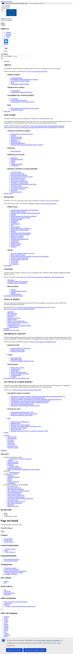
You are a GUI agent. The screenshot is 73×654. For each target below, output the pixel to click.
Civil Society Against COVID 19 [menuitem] (20, 187)
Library (6, 550)
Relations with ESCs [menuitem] (16, 192)
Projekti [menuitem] (13, 162)
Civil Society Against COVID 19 (16, 501)
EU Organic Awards (12, 500)
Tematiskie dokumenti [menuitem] (17, 159)
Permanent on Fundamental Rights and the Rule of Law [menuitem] (26, 426)
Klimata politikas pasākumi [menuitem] (18, 211)
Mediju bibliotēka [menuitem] (12, 327)
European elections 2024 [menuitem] (17, 173)
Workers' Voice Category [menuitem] (17, 367)
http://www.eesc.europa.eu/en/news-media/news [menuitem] (32, 307)
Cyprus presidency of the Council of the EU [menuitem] (22, 102)
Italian (6, 636)
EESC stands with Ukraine (14, 503)
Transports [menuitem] (14, 246)
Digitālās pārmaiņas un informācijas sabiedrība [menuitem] (23, 216)
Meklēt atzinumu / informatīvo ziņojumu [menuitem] (22, 134)
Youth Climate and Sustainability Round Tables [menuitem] (23, 184)
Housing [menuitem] (13, 231)
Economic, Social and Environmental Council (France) (19, 606)
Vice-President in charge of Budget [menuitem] (20, 81)
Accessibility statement (10, 574)
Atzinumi (9, 460)
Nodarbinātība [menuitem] (15, 220)
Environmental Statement (11, 561)
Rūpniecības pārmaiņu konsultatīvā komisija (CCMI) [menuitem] (25, 405)
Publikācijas (10, 475)
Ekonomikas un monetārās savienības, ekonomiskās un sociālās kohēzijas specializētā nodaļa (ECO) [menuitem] (38, 396)
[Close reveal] (2, 609)
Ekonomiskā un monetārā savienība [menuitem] (20, 217)
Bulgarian (6, 616)
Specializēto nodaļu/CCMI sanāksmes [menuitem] (17, 281)
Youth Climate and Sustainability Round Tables (20, 498)
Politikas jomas (8, 193)
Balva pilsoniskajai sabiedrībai (15, 489)
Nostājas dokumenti (12, 463)
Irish (5, 632)
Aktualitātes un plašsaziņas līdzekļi (13, 295)
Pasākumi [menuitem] (13, 292)
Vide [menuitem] (12, 225)
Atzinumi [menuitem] (13, 135)
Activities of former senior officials (13, 572)
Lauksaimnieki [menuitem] (15, 370)
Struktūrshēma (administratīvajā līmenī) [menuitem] (21, 92)
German (6, 621)
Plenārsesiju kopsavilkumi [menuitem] (18, 143)
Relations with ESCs (13, 506)
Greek (5, 623)
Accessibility (4, 54)
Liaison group (8, 603)
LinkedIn (7, 32)
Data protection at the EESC (11, 559)
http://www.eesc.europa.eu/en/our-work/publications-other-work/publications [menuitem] (36, 127)
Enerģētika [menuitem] (14, 222)
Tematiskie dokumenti (13, 477)
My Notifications (12, 438)
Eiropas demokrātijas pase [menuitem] (18, 178)
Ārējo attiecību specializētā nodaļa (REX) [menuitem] (22, 404)
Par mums (6, 61)
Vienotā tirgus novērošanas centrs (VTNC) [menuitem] (22, 412)
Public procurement (9, 593)
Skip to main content (6, 1)
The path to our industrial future (16, 497)
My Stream (10, 441)
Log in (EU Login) (12, 446)
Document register (10, 549)
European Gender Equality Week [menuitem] (19, 258)
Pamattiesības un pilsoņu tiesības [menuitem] (20, 230)
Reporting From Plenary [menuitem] (14, 318)
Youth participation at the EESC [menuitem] (19, 259)
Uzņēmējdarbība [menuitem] (15, 224)
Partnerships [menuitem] (14, 190)
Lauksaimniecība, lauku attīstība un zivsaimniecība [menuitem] (24, 210)
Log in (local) (11, 444)
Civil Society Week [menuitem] (16, 172)
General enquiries (9, 541)
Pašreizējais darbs (13, 466)
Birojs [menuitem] (12, 82)
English (6, 624)
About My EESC (12, 437)
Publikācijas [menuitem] (14, 158)
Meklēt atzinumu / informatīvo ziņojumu (19, 459)
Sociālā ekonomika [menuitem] (16, 375)
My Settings (10, 440)
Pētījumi (9, 478)
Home (5, 513)
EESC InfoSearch (9, 552)
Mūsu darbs (7, 111)
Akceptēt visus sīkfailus (14, 650)
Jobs (5, 590)
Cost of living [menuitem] (14, 262)
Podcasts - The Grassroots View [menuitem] (16, 321)
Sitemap (6, 581)
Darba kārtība (7, 265)
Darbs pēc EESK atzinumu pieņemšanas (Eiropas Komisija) (23, 469)
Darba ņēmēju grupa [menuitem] (16, 359)
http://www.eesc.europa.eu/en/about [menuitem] (37, 71)
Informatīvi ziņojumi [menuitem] (16, 137)
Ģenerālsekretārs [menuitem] (15, 90)
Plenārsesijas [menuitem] (10, 280)
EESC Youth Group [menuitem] (16, 429)
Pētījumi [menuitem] (13, 161)
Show (2, 531)
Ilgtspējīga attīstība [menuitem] (16, 243)
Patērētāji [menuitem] (13, 214)
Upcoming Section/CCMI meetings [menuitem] (17, 283)
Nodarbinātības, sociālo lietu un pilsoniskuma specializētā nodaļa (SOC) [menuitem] (30, 401)
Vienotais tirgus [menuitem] (15, 240)
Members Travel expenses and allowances (15, 571)
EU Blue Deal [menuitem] (14, 261)
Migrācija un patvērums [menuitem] (17, 236)
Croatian (6, 633)
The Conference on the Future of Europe (18, 491)
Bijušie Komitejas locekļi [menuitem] (18, 350)
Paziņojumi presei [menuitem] (12, 313)
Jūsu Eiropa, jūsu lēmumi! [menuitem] (18, 179)
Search (3, 25)
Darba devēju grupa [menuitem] (16, 358)
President (6, 328)
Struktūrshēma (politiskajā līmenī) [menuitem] (20, 84)
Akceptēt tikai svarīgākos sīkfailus (35, 650)
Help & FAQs (11, 443)
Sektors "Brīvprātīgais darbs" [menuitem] (19, 372)
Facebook (7, 35)
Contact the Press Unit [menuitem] (13, 324)
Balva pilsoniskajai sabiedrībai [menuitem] (19, 175)
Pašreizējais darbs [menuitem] (15, 141)
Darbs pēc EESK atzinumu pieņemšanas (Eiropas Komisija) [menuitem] (27, 144)
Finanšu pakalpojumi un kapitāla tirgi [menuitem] (21, 228)
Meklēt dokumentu (13, 472)
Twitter (7, 37)
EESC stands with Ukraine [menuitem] (18, 189)
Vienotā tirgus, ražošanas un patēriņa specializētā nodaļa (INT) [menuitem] (28, 398)
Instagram (7, 34)
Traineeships (7, 591)
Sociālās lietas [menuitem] (14, 242)
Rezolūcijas (10, 465)
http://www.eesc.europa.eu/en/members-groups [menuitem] (43, 341)
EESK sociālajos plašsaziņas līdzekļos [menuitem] (17, 322)
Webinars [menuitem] (13, 289)
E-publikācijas (11, 483)
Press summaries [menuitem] (11, 315)
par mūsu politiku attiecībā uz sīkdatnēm (48, 640)
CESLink (6, 605)
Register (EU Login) (13, 447)
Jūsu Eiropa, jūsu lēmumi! (14, 494)
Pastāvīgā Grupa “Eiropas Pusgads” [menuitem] (20, 425)
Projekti (9, 480)
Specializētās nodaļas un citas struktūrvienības (16, 378)
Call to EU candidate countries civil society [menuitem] (22, 253)
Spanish (6, 626)
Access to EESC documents (11, 569)
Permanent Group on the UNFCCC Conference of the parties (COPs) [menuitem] (29, 431)
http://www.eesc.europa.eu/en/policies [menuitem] (46, 203)
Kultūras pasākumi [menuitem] (16, 294)
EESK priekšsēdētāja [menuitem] (16, 78)
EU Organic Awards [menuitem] (16, 186)
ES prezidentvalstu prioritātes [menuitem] (19, 100)
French (6, 630)
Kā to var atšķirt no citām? (37, 3)
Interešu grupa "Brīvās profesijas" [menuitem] (20, 373)
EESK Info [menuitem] (10, 316)
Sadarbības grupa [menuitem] (15, 423)
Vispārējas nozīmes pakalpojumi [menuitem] (19, 239)
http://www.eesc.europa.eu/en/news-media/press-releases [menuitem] (19, 309)
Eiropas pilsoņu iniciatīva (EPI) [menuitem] (19, 181)
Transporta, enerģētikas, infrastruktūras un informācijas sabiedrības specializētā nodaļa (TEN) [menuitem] (36, 399)
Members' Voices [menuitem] (12, 319)
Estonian (6, 627)
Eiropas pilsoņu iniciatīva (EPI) (15, 495)
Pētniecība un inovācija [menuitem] (17, 237)
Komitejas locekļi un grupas (11, 330)
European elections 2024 (14, 488)
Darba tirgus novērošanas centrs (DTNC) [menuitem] (22, 415)
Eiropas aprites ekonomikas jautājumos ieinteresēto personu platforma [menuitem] (30, 256)
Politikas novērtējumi (13, 481)
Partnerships (10, 504)
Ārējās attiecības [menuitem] (15, 227)
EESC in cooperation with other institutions (16, 601)
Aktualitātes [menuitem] (10, 312)
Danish (6, 619)
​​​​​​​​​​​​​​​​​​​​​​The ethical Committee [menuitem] (17, 110)
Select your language (6, 56)
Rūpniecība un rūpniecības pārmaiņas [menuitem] (21, 233)
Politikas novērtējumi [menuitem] (16, 164)
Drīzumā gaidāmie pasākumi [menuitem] (18, 291)
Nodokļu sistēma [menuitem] (15, 245)
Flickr (6, 48)
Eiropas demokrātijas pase (14, 492)
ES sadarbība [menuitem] (14, 98)
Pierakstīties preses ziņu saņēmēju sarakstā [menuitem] (19, 325)
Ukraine (6, 432)
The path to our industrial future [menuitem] (19, 182)
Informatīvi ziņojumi (13, 462)
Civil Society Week (12, 486)
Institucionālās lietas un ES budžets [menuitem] (20, 234)
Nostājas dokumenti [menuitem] (16, 138)
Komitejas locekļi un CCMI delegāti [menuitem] (20, 348)
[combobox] (19, 56)
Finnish (6, 629)
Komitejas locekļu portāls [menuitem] (18, 351)
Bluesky (6, 41)
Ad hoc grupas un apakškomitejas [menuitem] (20, 422)
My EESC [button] (7, 435)
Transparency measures (10, 568)
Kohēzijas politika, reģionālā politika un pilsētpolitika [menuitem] (25, 213)
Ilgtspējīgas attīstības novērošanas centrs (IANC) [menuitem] (24, 413)
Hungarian (7, 635)
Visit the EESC (8, 540)
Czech (5, 618)
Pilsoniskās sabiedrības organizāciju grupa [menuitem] (22, 361)
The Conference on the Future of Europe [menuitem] (22, 176)
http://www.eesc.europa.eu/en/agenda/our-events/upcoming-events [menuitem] (46, 277)
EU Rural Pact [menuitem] (15, 264)
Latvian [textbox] (15, 56)
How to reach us (8, 538)
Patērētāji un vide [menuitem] (15, 369)
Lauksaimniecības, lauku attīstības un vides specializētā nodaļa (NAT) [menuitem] (30, 402)
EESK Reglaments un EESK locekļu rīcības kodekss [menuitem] (25, 108)
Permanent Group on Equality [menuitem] (19, 428)
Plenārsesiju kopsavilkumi (14, 468)
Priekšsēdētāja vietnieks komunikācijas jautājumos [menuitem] (24, 79)
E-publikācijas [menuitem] (15, 165)
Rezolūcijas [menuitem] (14, 140)
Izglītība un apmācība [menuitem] (17, 219)
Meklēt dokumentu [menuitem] (16, 151)
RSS (5, 583)
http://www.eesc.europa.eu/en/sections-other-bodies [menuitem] (27, 390)
